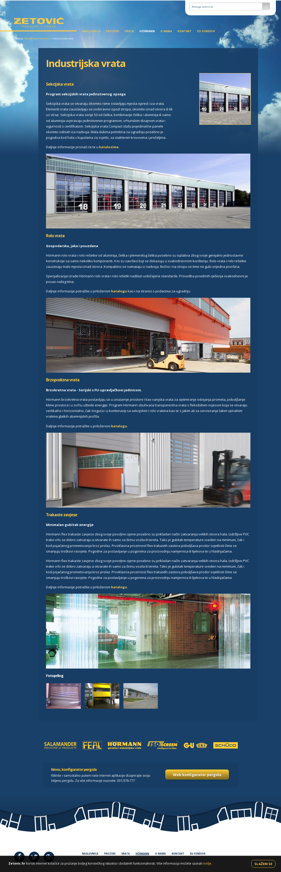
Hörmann (147, 31)
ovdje (207, 863)
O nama (166, 31)
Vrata (129, 31)
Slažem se (263, 864)
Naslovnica (91, 31)
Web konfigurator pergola (197, 774)
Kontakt (185, 31)
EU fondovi (206, 31)
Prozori (112, 31)
